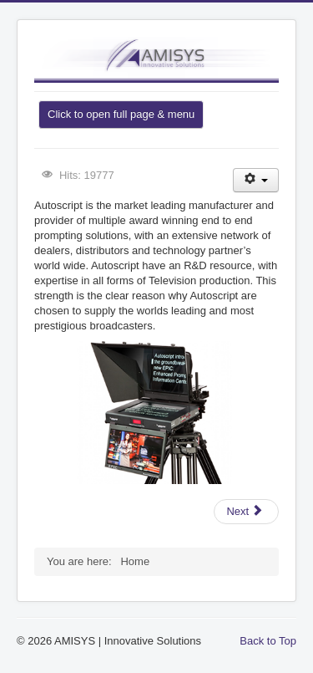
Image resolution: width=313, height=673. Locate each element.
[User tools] (256, 180)
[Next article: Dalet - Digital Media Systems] (246, 511)
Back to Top (268, 641)
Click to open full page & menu (121, 114)
